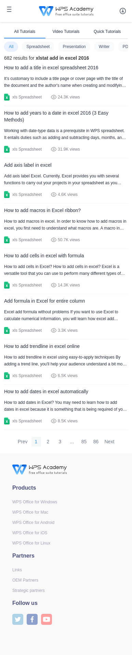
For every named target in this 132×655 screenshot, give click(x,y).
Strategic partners (28, 590)
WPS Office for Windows (34, 502)
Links (17, 570)
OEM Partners (25, 580)
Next (110, 441)
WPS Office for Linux (31, 543)
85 (84, 441)
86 (96, 441)
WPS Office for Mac (30, 512)
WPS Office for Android (33, 522)
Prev (23, 441)
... (72, 441)
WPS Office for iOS (29, 532)
